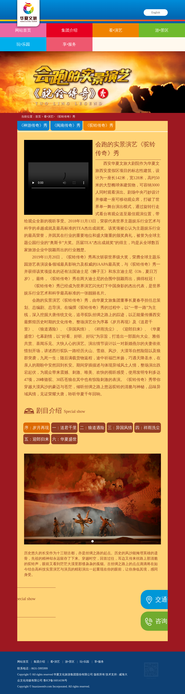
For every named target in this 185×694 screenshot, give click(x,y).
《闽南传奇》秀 (66, 125)
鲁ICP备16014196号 (55, 680)
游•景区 (162, 30)
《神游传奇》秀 (33, 125)
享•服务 (69, 44)
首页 (38, 116)
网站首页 (23, 30)
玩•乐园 (23, 44)
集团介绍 (69, 30)
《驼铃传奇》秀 (65, 116)
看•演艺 (115, 30)
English (155, 12)
